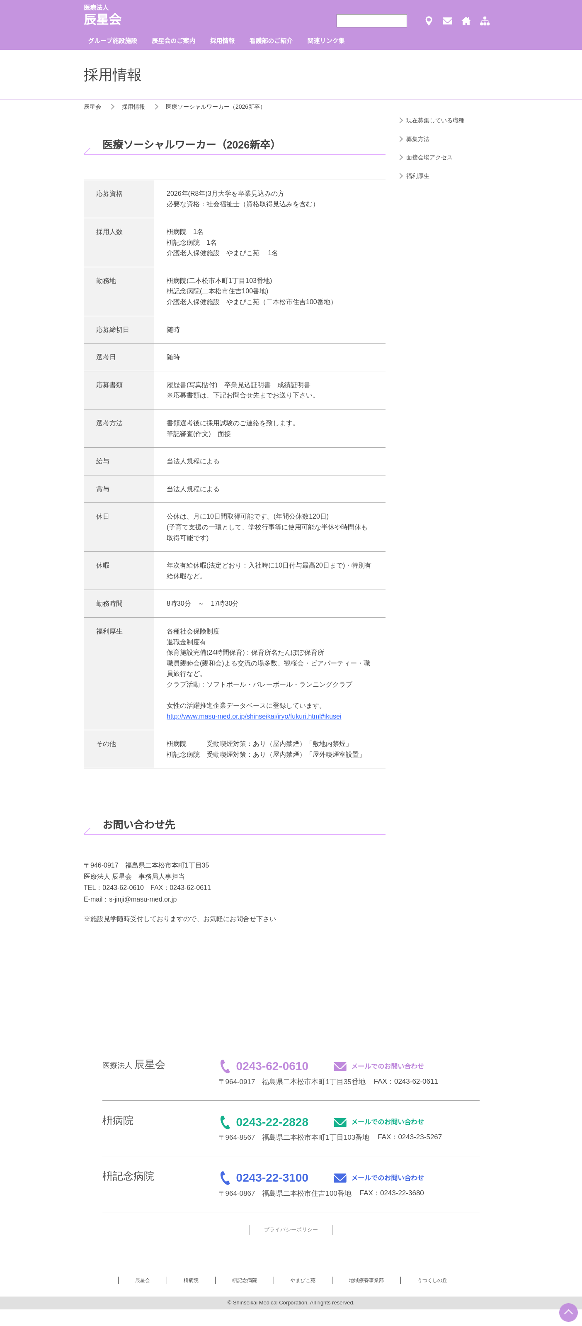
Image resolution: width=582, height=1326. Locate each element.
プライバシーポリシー (291, 1229)
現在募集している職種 (435, 120)
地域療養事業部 (366, 1280)
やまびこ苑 (303, 1280)
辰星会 (92, 106)
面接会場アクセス (429, 157)
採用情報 (133, 106)
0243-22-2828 (272, 1122)
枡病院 (191, 1280)
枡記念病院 (244, 1280)
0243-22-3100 (272, 1177)
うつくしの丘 (432, 1280)
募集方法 (417, 139)
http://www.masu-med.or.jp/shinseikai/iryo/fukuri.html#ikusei (254, 716)
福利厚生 (417, 176)
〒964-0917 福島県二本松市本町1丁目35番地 (292, 1082)
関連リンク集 (325, 40)
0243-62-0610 (272, 1066)
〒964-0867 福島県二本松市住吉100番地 (285, 1193)
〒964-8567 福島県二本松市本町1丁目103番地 (294, 1137)
